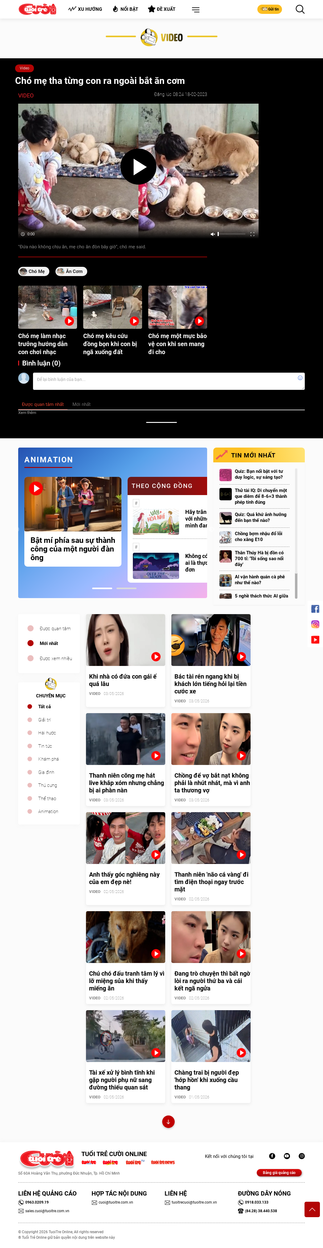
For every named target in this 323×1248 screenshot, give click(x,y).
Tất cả (44, 706)
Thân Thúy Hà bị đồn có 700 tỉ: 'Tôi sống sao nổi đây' (259, 558)
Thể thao (47, 798)
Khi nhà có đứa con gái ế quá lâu (123, 680)
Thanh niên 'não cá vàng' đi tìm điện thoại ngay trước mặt (211, 882)
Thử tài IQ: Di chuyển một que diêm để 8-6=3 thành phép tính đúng (261, 496)
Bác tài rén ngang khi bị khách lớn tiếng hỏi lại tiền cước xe (210, 684)
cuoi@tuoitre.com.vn (112, 1202)
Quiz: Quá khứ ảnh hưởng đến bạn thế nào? (261, 517)
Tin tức (45, 746)
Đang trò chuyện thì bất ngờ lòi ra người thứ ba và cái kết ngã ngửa (212, 981)
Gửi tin (269, 9)
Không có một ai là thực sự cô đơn (204, 563)
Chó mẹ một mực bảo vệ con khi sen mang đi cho (177, 344)
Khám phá (48, 759)
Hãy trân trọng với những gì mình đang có (203, 519)
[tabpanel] (73, 522)
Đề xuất (161, 9)
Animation (48, 811)
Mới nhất (49, 643)
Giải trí (44, 720)
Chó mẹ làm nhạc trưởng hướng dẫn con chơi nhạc (42, 344)
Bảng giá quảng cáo (279, 1173)
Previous (17, 530)
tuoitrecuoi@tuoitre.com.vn (191, 1202)
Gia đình (46, 772)
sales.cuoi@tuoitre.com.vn (43, 1211)
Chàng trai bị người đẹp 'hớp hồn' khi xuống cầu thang (206, 1080)
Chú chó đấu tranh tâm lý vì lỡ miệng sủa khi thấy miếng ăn (126, 981)
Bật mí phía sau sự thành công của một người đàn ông (73, 549)
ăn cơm (74, 271)
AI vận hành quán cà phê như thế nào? (260, 579)
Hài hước (47, 733)
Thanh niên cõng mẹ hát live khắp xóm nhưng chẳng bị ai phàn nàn (126, 783)
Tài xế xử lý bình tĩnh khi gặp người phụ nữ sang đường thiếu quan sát (122, 1080)
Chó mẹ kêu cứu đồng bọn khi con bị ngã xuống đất (110, 344)
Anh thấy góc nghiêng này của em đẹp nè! (124, 878)
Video (24, 68)
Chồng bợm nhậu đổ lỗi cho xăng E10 (258, 536)
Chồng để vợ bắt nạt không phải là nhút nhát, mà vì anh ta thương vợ (212, 783)
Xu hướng (85, 9)
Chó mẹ (37, 271)
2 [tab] (127, 588)
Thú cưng (47, 785)
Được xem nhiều (56, 658)
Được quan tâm (55, 628)
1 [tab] (102, 588)
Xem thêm (27, 412)
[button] (194, 10)
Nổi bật (125, 8)
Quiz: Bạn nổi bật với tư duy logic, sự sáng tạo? (259, 474)
